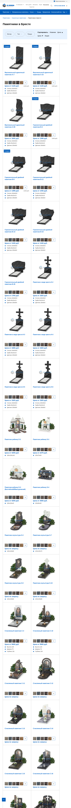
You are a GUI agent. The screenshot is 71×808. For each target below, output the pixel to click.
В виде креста (7, 733)
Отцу (50, 527)
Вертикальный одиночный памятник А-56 (42, 62)
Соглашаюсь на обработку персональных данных (36, 567)
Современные (50, 522)
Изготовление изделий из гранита (47, 731)
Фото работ (29, 4)
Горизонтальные (8, 731)
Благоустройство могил (43, 741)
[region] (35, 404)
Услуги (33, 12)
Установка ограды (42, 738)
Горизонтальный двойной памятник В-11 (27, 107)
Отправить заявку (35, 572)
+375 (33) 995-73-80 (54, 556)
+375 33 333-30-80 (42, 756)
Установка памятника (43, 736)
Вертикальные (7, 728)
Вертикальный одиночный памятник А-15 (26, 62)
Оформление (46, 12)
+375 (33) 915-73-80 (22, 556)
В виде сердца (7, 736)
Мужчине (20, 532)
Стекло (5, 741)
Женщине (19, 527)
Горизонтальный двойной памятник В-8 (11, 107)
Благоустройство (56, 12)
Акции (40, 4)
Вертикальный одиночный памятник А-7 (10, 62)
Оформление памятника (44, 728)
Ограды (39, 12)
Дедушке (20, 537)
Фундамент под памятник (44, 733)
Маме (50, 532)
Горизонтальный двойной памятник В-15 (59, 107)
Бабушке (50, 537)
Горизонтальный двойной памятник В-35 (11, 151)
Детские (5, 738)
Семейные (19, 522)
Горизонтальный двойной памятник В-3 (59, 62)
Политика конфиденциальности (12, 800)
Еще (65, 12)
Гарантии (31, 7)
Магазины (35, 4)
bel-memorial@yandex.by (49, 761)
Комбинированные (9, 743)
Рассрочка (46, 4)
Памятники (7, 12)
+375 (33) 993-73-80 (38, 556)
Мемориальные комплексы (20, 12)
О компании (19, 4)
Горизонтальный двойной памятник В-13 (43, 107)
